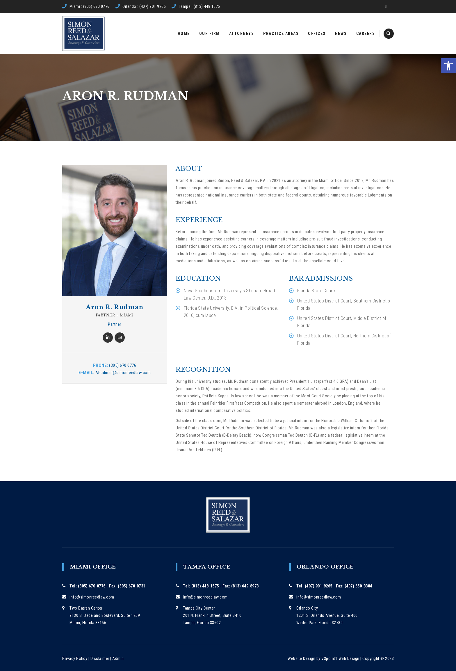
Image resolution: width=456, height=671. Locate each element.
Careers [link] (365, 33)
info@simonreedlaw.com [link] (92, 597)
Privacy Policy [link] (74, 658)
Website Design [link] (301, 658)
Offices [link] (317, 33)
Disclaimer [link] (99, 658)
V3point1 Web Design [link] (340, 658)
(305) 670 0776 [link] (122, 365)
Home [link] (184, 33)
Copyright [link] (371, 658)
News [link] (341, 33)
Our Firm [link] (209, 33)
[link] (448, 65)
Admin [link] (118, 658)
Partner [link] (114, 324)
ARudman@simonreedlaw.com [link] (123, 372)
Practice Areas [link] (281, 33)
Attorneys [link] (241, 33)
